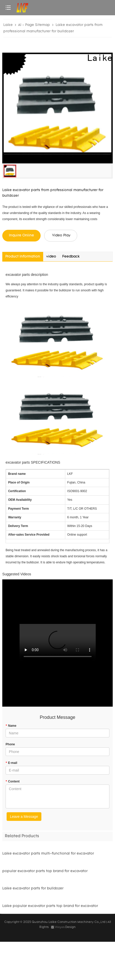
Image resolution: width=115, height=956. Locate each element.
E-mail (11, 763)
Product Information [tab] (22, 257)
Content (13, 781)
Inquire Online (21, 235)
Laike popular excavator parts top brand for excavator (50, 907)
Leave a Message (24, 817)
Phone (10, 744)
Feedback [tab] (71, 257)
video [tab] (51, 257)
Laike (8, 25)
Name (11, 725)
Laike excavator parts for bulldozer (32, 890)
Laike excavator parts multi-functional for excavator (48, 855)
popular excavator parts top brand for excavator (45, 872)
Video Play (61, 235)
